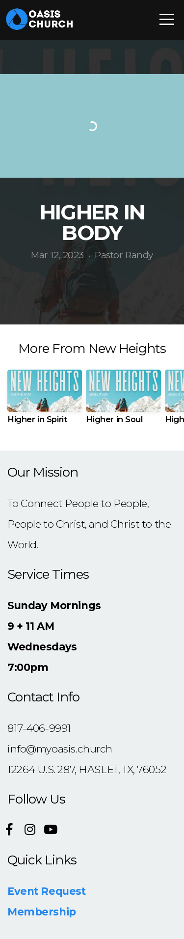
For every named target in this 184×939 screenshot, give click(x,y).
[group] (44, 400)
